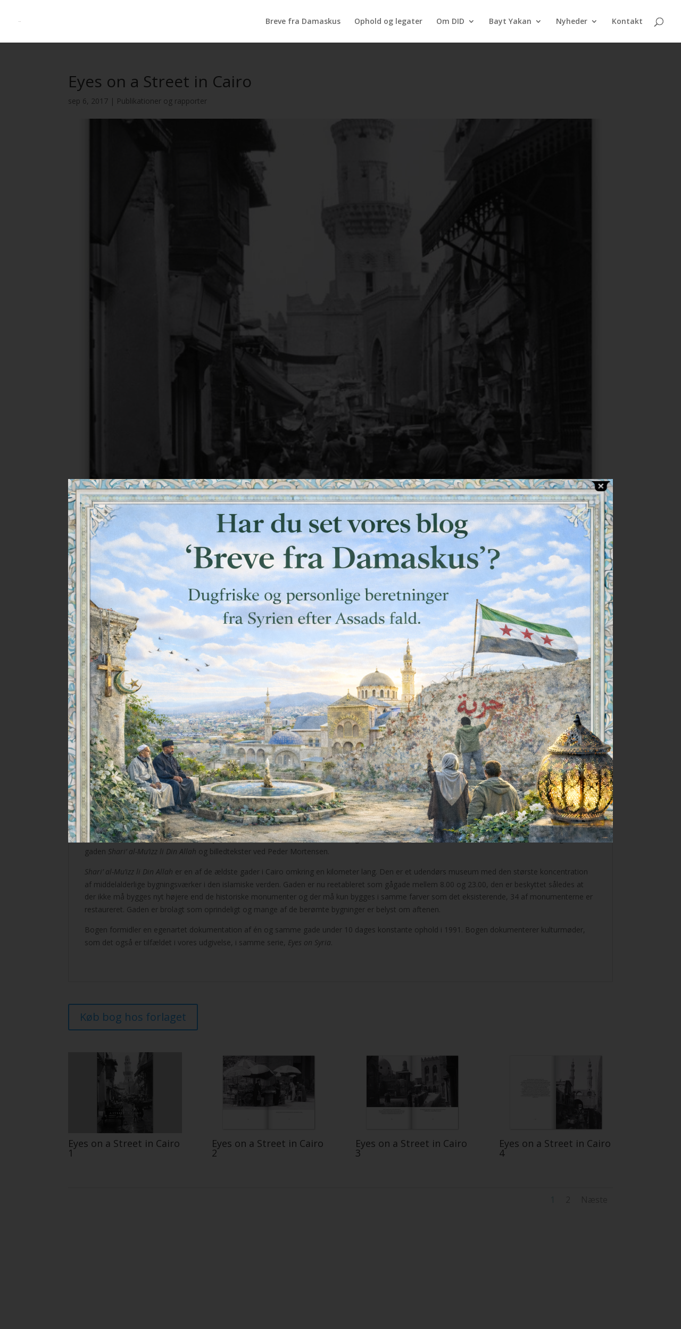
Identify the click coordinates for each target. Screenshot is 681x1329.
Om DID (450, 22)
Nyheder (571, 22)
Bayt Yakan (510, 22)
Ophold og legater (388, 22)
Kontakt (627, 22)
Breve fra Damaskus (302, 22)
